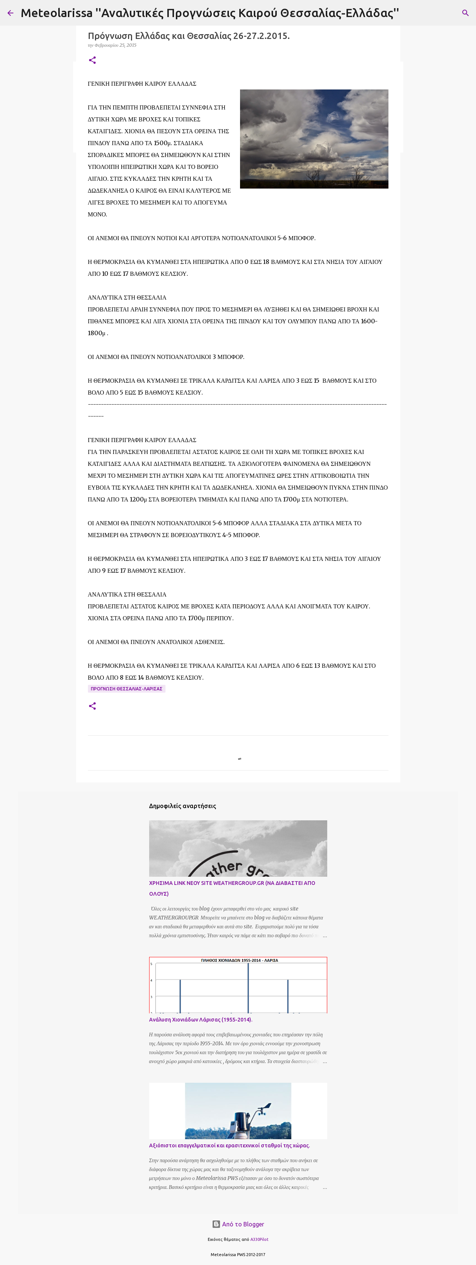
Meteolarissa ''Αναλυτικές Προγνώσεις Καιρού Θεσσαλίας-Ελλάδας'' (210, 12)
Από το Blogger (238, 1224)
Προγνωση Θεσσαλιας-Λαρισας (127, 688)
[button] (92, 61)
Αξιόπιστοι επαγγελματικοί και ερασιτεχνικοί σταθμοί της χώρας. (229, 1145)
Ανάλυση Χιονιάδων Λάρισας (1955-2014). (200, 1020)
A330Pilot (259, 1239)
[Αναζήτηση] (465, 13)
